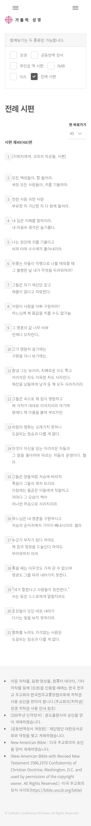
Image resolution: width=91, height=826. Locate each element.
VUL (23, 76)
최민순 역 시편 (31, 66)
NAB (61, 66)
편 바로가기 (77, 124)
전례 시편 (48, 76)
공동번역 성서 (52, 55)
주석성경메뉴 (15, 8)
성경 (23, 55)
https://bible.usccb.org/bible (56, 790)
